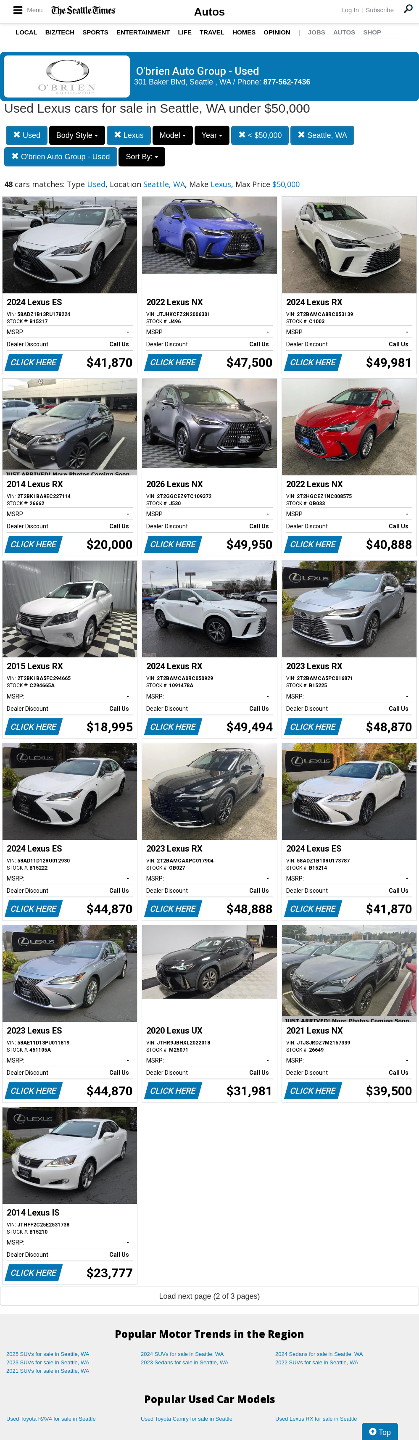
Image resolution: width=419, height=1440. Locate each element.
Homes (244, 32)
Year (212, 135)
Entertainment (143, 32)
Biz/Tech (59, 32)
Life (185, 32)
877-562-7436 (287, 82)
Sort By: (142, 157)
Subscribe (380, 9)
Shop (372, 32)
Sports (95, 32)
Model (173, 135)
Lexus (129, 135)
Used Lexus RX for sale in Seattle (316, 1419)
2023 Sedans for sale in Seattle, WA (184, 1362)
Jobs (316, 32)
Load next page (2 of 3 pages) (209, 1296)
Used (26, 135)
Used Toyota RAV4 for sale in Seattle (51, 1419)
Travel (212, 32)
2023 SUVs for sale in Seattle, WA (48, 1362)
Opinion (277, 32)
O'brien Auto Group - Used (60, 156)
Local (26, 32)
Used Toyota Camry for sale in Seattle (186, 1419)
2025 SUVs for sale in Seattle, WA (48, 1354)
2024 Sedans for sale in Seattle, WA (319, 1354)
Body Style (77, 135)
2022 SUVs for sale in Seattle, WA (316, 1362)
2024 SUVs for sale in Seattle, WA (182, 1354)
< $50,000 (260, 135)
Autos (209, 11)
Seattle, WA (322, 135)
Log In (350, 9)
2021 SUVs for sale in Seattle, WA (48, 1371)
